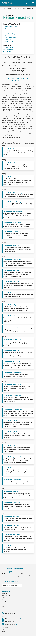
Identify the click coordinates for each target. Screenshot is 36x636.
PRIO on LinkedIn (8, 621)
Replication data (7, 39)
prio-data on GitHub (9, 624)
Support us (5, 608)
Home (3, 8)
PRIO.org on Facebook (9, 613)
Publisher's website (8, 47)
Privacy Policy (5, 629)
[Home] (7, 3)
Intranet (4, 605)
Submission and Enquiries (10, 32)
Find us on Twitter (8, 49)
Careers (4, 597)
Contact (4, 603)
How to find (5, 601)
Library (3, 599)
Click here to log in (7, 627)
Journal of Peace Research (28, 8)
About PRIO (5, 593)
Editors (5, 30)
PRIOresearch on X (8, 616)
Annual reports (6, 595)
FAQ (3, 607)
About (4, 28)
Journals (17, 8)
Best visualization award (9, 37)
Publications (10, 8)
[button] (33, 3)
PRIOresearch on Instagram (11, 619)
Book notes (6, 36)
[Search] (26, 3)
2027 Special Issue (8, 41)
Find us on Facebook (8, 51)
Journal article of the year (9, 34)
